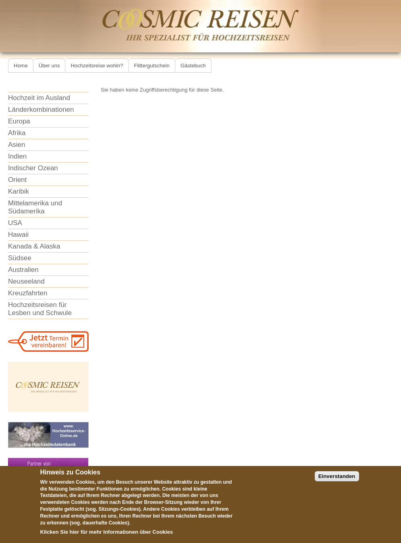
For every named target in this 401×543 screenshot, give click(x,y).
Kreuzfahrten (27, 293)
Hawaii (18, 234)
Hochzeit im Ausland (39, 98)
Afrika (16, 133)
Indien (17, 156)
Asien (16, 144)
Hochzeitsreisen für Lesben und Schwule (40, 309)
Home (21, 66)
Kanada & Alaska (34, 246)
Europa (19, 121)
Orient (17, 180)
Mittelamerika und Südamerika (35, 207)
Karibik (18, 191)
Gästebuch (193, 66)
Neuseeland (26, 281)
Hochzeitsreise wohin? (97, 66)
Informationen (120, 539)
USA (15, 223)
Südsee (19, 258)
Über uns (49, 66)
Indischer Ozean (33, 168)
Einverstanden (336, 483)
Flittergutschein (152, 66)
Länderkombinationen (41, 109)
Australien (23, 270)
